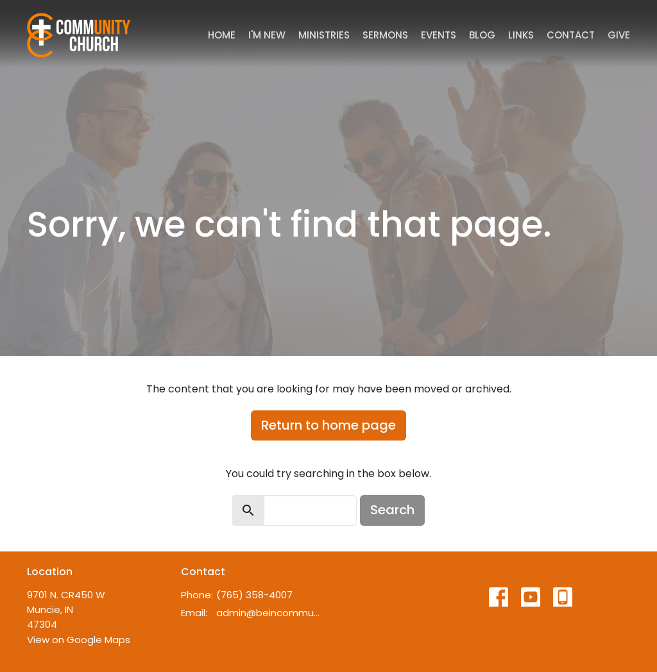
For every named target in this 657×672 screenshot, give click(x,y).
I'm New (267, 35)
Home (221, 35)
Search (392, 510)
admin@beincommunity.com (269, 612)
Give (619, 35)
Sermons (385, 35)
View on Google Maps (78, 639)
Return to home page (328, 425)
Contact (571, 35)
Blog (482, 35)
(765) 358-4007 (254, 594)
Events (438, 35)
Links (521, 35)
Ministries (324, 35)
